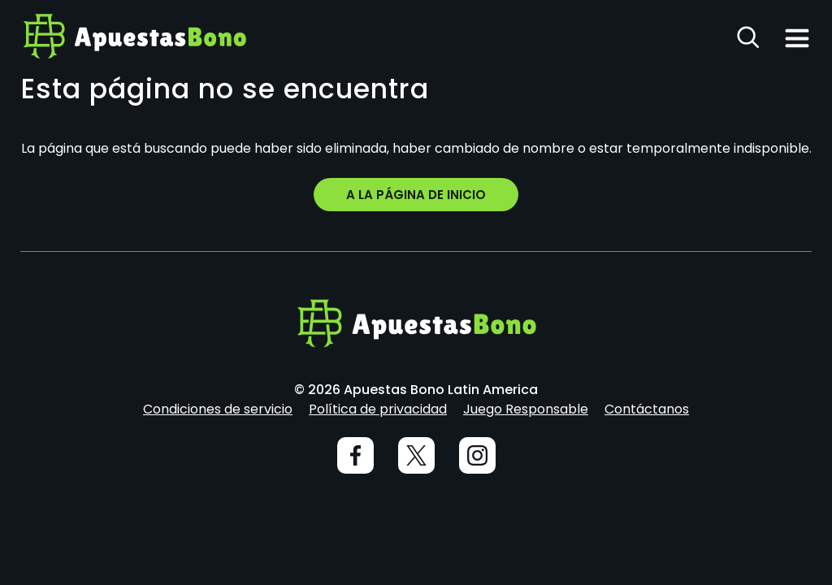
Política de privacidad (378, 409)
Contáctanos (646, 409)
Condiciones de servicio (217, 409)
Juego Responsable (525, 409)
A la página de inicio (416, 194)
